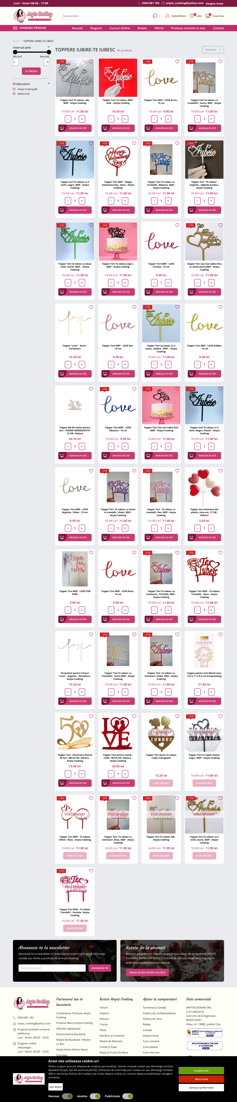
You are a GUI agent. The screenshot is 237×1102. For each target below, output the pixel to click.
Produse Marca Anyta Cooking (74, 1023)
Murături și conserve (112, 1036)
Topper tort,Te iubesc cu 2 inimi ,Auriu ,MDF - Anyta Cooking (204, 839)
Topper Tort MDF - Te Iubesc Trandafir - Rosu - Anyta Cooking (204, 594)
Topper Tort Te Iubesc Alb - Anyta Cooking (161, 838)
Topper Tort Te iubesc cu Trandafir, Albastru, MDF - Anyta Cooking (161, 184)
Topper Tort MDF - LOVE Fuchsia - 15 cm (161, 265)
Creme (104, 1024)
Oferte (159, 28)
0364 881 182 (23, 1017)
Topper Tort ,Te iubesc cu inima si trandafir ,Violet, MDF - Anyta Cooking (118, 512)
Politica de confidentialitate (159, 1013)
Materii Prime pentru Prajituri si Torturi (74, 1063)
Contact (218, 28)
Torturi (104, 1007)
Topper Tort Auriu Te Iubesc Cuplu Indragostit (161, 756)
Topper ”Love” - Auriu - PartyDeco (74, 347)
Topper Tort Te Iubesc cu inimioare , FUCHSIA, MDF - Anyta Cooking (161, 594)
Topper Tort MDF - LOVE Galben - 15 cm (204, 347)
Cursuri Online (119, 28)
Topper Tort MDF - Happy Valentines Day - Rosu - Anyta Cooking (118, 184)
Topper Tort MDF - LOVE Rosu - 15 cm (118, 593)
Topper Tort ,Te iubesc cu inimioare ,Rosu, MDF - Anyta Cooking (118, 839)
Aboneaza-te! (99, 968)
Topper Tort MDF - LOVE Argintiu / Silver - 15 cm (75, 511)
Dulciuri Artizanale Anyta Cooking (71, 1073)
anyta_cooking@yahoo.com (32, 1023)
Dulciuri (104, 1019)
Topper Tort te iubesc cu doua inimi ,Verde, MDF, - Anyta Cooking (75, 266)
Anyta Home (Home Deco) (72, 1049)
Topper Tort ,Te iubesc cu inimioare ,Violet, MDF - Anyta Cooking (161, 676)
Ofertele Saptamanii (68, 1028)
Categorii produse (32, 28)
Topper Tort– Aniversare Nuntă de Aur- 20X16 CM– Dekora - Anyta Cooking (75, 757)
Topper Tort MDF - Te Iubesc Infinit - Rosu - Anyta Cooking (75, 838)
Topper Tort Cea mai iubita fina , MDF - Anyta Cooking (161, 429)
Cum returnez (151, 1052)
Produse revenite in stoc (188, 28)
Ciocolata (61, 1055)
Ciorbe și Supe (108, 1047)
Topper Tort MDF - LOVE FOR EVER (74, 593)
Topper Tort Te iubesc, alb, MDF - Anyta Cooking (74, 101)
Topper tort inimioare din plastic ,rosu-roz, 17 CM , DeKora (204, 512)
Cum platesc (150, 1047)
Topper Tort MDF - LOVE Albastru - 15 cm (118, 429)
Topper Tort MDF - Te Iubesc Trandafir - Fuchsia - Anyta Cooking (74, 912)
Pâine (103, 1030)
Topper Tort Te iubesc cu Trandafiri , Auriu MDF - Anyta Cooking (117, 676)
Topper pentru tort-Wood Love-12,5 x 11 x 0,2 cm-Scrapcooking (204, 674)
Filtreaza (31, 71)
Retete (142, 28)
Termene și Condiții (154, 1007)
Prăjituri (104, 1013)
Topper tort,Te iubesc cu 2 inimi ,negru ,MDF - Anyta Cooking (75, 184)
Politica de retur (152, 1019)
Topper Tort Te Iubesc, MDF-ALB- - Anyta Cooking (118, 101)
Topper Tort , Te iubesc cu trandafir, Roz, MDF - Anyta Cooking (161, 512)
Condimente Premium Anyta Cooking (73, 1015)
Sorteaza (213, 49)
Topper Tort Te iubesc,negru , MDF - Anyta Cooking (118, 265)
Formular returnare (154, 1058)
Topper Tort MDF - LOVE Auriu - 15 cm (161, 101)
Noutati (77, 28)
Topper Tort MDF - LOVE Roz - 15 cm (118, 347)
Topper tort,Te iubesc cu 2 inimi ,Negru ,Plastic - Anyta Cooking (204, 430)
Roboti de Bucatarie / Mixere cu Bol (73, 1042)
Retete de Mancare (111, 1041)
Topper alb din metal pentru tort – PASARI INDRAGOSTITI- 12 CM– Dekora (75, 430)
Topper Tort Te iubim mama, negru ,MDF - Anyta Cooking (204, 756)
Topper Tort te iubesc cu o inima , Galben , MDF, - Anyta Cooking (161, 348)
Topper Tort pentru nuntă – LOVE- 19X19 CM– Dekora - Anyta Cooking (118, 757)
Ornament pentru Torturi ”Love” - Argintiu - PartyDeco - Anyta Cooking (75, 676)
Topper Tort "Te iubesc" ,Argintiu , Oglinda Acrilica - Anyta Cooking (204, 184)
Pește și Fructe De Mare (114, 1052)
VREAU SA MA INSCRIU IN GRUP (147, 972)
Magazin (96, 28)
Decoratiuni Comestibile (70, 1080)
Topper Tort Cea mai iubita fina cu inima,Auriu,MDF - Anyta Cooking (204, 266)
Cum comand (151, 1041)
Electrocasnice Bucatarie (71, 1034)
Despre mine (150, 1036)
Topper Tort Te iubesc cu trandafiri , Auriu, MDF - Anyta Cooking (204, 103)
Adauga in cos (73, 128)
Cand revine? (161, 783)
